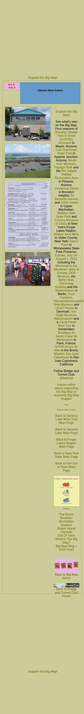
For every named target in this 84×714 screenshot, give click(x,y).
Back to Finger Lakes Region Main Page (66, 443)
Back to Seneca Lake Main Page (66, 431)
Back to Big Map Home (66, 575)
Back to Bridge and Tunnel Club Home (66, 591)
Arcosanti (64, 142)
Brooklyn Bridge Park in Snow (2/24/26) (66, 136)
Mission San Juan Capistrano (66, 355)
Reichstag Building (64, 285)
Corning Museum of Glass (66, 221)
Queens (66, 525)
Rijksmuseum (63, 318)
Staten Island (66, 528)
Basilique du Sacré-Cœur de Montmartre (66, 336)
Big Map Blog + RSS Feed (66, 547)
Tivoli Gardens (67, 295)
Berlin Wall (65, 280)
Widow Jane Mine (66, 234)
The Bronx (66, 514)
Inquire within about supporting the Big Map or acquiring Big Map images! (66, 391)
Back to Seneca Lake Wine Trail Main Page (66, 419)
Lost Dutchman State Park (66, 151)
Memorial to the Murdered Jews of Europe (66, 269)
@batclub (66, 378)
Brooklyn (66, 518)
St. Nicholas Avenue (66, 197)
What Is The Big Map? (66, 540)
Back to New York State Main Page (66, 455)
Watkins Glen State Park (66, 214)
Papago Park (63, 167)
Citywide (66, 532)
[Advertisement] (37, 37)
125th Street (69, 202)
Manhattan (66, 521)
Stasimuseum (64, 290)
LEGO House (64, 308)
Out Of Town (66, 535)
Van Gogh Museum (66, 313)
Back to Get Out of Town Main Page (66, 467)
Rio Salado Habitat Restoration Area (66, 174)
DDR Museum (66, 274)
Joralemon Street (66, 188)
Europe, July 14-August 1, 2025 (66, 257)
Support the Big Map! (43, 77)
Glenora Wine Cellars (66, 410)
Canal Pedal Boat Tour (67, 323)
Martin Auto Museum (66, 162)
